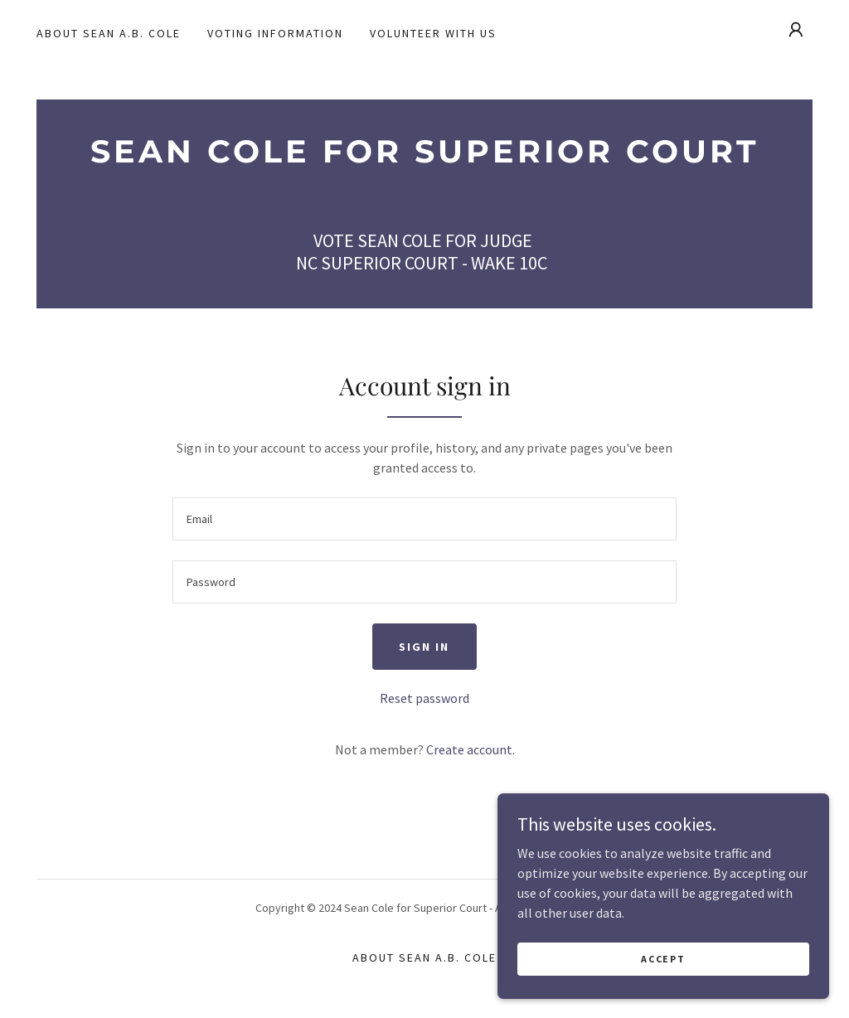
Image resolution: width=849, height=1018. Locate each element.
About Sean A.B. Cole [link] (108, 33)
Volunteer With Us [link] (433, 33)
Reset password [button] (424, 698)
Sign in (424, 646)
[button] (796, 29)
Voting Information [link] (275, 33)
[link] (424, 157)
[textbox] (424, 519)
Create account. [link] (470, 749)
